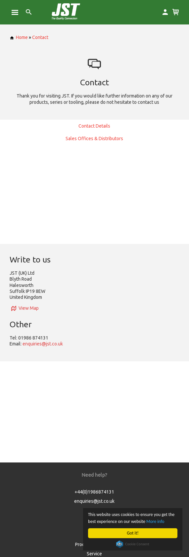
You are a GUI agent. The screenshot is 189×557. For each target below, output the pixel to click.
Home (19, 37)
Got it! (132, 533)
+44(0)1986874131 (94, 492)
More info (155, 521)
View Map (24, 308)
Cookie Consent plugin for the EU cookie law (132, 544)
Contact (40, 37)
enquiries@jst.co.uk (43, 343)
